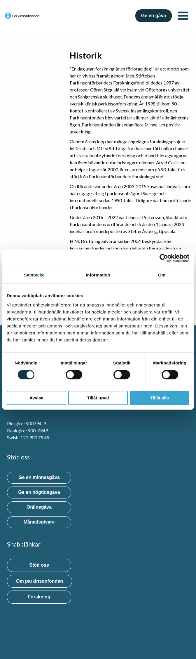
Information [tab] (98, 274)
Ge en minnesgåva (39, 477)
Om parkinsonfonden (39, 581)
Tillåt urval (98, 397)
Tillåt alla (159, 397)
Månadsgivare (39, 521)
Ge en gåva (153, 15)
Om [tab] (161, 274)
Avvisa (36, 397)
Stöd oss (39, 565)
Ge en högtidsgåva (39, 492)
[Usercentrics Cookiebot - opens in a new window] (163, 258)
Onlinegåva (39, 507)
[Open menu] (183, 15)
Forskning (39, 596)
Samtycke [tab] (34, 274)
